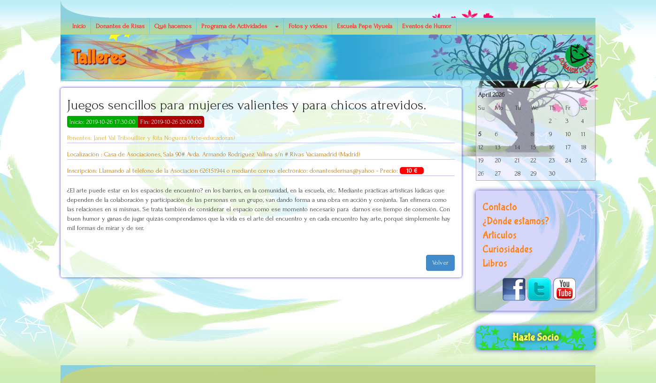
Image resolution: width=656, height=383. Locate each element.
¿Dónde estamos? (515, 221)
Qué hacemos (172, 26)
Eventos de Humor (426, 26)
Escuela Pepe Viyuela (364, 26)
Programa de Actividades (234, 26)
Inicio (79, 26)
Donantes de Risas (120, 26)
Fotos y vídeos (308, 26)
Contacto (499, 207)
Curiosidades (507, 249)
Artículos (499, 235)
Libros (494, 263)
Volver (440, 262)
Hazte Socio (535, 338)
